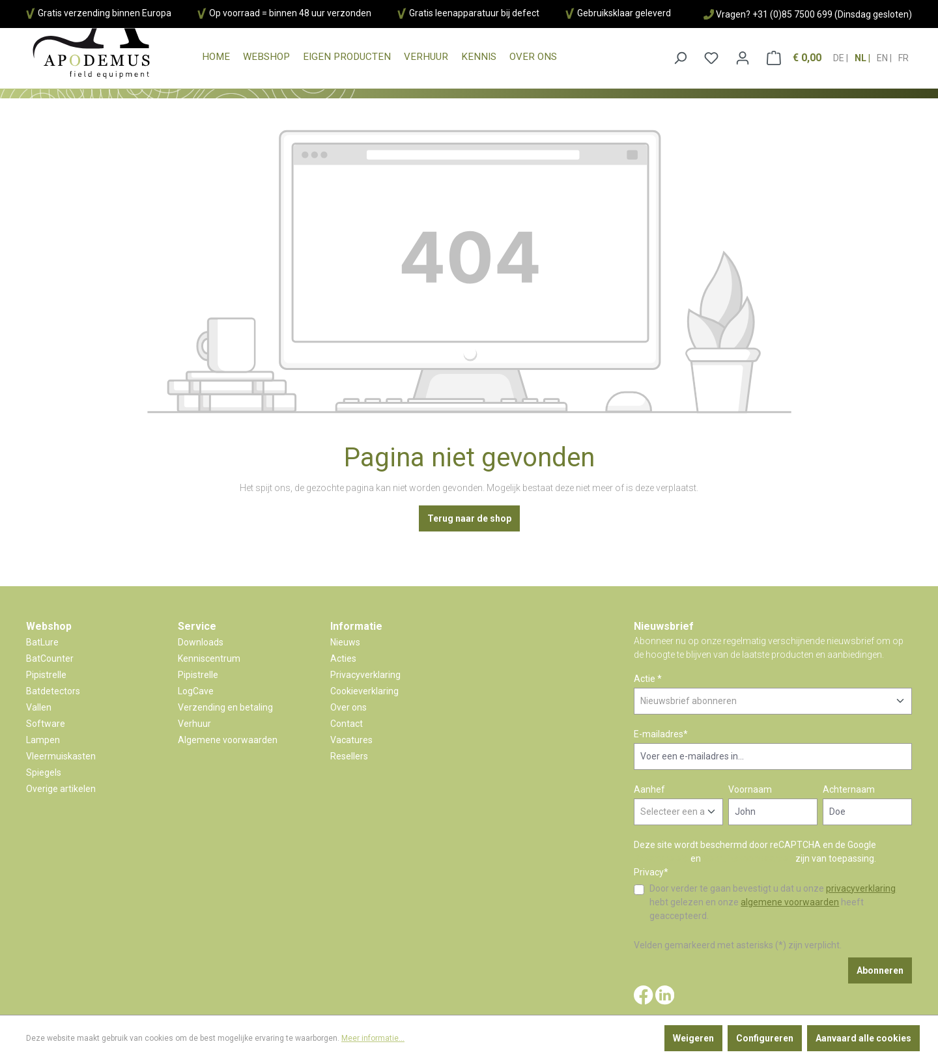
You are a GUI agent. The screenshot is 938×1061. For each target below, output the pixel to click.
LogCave (196, 691)
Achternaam (849, 789)
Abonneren (880, 970)
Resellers (349, 756)
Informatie (356, 626)
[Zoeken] (680, 58)
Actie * (648, 678)
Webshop (49, 626)
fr (903, 54)
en (883, 54)
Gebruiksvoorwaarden (748, 858)
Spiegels (43, 772)
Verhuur (194, 723)
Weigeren (693, 1038)
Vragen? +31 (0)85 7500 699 (774, 14)
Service (197, 626)
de (839, 54)
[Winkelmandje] (794, 58)
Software (45, 723)
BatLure (42, 642)
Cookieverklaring (364, 691)
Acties (343, 658)
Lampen (43, 740)
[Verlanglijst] (711, 58)
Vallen (38, 707)
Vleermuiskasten (61, 756)
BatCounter (50, 658)
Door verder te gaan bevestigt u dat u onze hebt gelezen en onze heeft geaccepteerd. (772, 902)
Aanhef (649, 789)
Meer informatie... (373, 1038)
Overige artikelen (61, 789)
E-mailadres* (661, 734)
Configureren (764, 1038)
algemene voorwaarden (790, 902)
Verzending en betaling (225, 707)
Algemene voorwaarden (227, 740)
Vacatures (351, 740)
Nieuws (345, 642)
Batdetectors (53, 691)
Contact (346, 723)
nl (861, 54)
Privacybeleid (661, 858)
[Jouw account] (742, 58)
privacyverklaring (861, 888)
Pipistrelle (46, 675)
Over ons (348, 707)
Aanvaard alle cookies (863, 1038)
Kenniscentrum (209, 658)
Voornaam (750, 789)
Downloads (200, 642)
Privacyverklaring (365, 675)
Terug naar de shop (469, 518)
